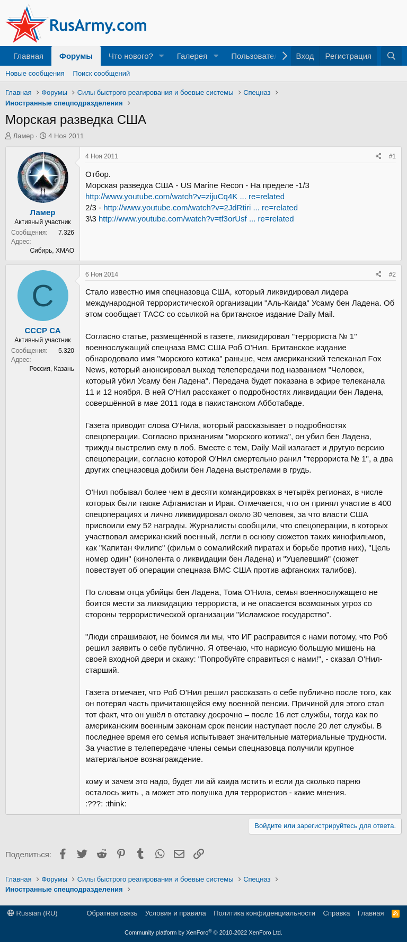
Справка (336, 913)
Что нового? (131, 55)
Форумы (76, 55)
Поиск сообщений (101, 73)
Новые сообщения (35, 73)
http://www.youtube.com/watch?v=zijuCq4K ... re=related (185, 196)
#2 (392, 274)
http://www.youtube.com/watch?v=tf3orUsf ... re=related (196, 218)
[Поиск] (391, 56)
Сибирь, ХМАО (52, 250)
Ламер (23, 136)
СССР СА (43, 330)
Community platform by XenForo (203, 932)
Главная (28, 55)
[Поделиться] (378, 156)
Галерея (192, 55)
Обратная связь (111, 913)
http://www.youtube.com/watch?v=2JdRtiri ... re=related (200, 207)
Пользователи (257, 55)
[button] (161, 56)
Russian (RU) (32, 913)
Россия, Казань (51, 368)
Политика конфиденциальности (264, 913)
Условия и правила (175, 913)
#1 (392, 156)
